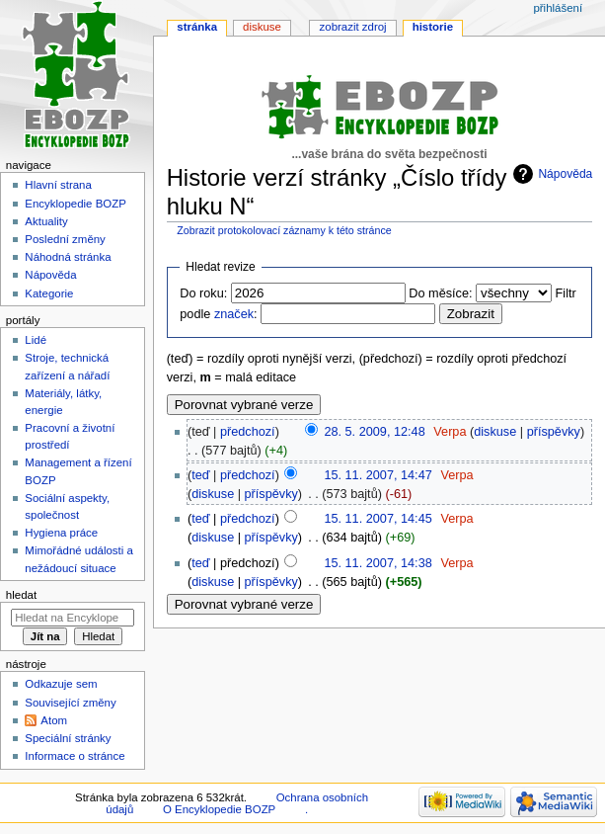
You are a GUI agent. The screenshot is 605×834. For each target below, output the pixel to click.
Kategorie (49, 293)
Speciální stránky (68, 738)
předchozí (247, 432)
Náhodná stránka (68, 257)
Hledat (21, 595)
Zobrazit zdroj (353, 27)
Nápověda (565, 174)
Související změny (70, 703)
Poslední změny (65, 239)
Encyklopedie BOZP (75, 203)
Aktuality (46, 221)
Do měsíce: (440, 293)
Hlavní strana (58, 185)
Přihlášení (557, 8)
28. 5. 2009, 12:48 (374, 432)
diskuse (495, 432)
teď (200, 475)
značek (234, 314)
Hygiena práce (61, 533)
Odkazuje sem (61, 684)
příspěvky (553, 432)
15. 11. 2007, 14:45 (377, 519)
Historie (433, 27)
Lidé (35, 340)
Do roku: (203, 293)
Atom (53, 720)
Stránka (197, 27)
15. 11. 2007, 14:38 (377, 563)
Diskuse (262, 27)
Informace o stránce (74, 756)
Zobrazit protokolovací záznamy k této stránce (284, 230)
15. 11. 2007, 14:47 (377, 475)
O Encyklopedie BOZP (219, 809)
